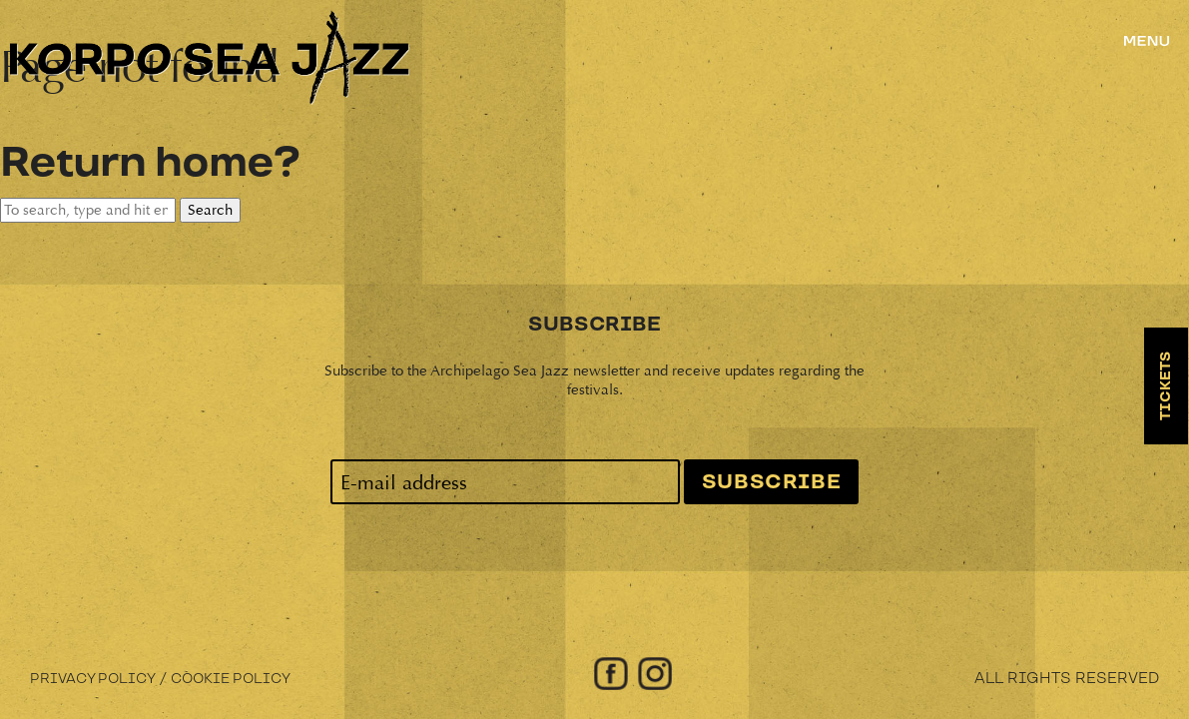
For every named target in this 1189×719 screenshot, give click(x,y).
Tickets (1166, 386)
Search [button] (210, 210)
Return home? (149, 163)
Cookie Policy (231, 679)
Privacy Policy (93, 679)
